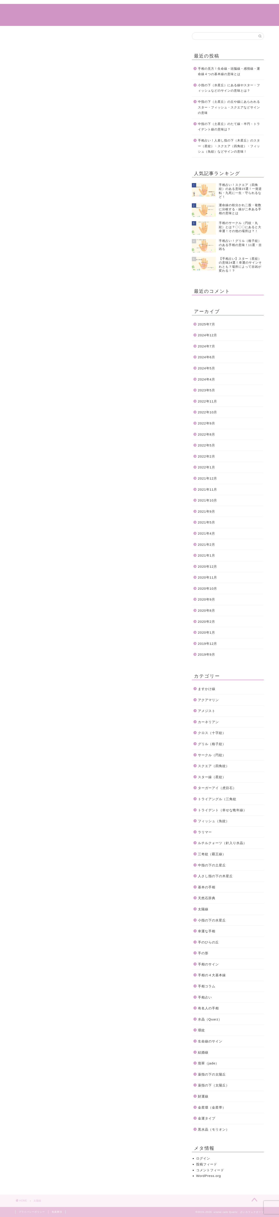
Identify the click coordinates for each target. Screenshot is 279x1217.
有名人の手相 (208, 1008)
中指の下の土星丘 (212, 865)
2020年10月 (207, 588)
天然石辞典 (206, 898)
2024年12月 (207, 335)
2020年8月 (206, 610)
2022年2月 (206, 456)
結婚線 (203, 1052)
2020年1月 (206, 632)
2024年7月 (206, 346)
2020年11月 (207, 577)
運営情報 (191, 11)
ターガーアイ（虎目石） (217, 788)
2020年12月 (207, 566)
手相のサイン (208, 964)
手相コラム (107, 11)
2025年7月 (206, 324)
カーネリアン (208, 722)
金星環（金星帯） (212, 1107)
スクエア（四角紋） (213, 766)
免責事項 (57, 1211)
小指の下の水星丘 (212, 920)
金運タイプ (206, 1118)
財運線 (203, 1096)
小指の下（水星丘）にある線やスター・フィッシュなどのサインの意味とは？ (229, 88)
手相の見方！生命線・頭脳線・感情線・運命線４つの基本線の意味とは (229, 71)
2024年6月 (206, 357)
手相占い (134, 11)
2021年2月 (206, 544)
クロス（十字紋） (212, 733)
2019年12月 (207, 643)
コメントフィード (210, 1170)
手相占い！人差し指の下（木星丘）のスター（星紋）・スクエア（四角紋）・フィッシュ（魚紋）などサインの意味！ (229, 146)
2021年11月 (207, 489)
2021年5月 (206, 522)
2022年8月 (206, 434)
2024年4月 (206, 379)
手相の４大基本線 (212, 975)
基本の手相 (206, 887)
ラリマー (205, 832)
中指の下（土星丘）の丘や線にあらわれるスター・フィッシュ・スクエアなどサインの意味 (229, 107)
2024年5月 (206, 368)
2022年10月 (207, 412)
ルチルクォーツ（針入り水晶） (222, 843)
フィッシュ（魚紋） (213, 821)
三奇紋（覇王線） (212, 854)
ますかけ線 (206, 689)
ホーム (83, 11)
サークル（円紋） (212, 755)
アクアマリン (208, 700)
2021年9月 (206, 511)
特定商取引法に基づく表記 (230, 11)
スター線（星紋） (212, 777)
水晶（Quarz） (210, 1019)
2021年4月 (206, 533)
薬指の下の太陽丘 (212, 1074)
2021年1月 (206, 555)
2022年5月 (206, 445)
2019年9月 (206, 654)
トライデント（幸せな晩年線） (222, 810)
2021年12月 (207, 478)
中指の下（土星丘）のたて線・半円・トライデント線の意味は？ (229, 126)
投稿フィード (206, 1164)
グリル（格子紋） (212, 744)
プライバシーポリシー (32, 1211)
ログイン (203, 1158)
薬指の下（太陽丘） (213, 1085)
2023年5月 (206, 390)
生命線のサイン (210, 1041)
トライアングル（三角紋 (217, 799)
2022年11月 (207, 401)
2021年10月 (207, 500)
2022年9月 (206, 423)
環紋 (201, 1030)
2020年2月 (206, 621)
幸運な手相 (206, 931)
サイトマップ (162, 11)
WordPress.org (208, 1176)
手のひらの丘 (208, 942)
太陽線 (203, 909)
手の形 (203, 953)
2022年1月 (206, 467)
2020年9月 (206, 599)
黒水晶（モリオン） (213, 1129)
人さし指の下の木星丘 (215, 876)
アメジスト (206, 711)
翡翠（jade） (208, 1063)
